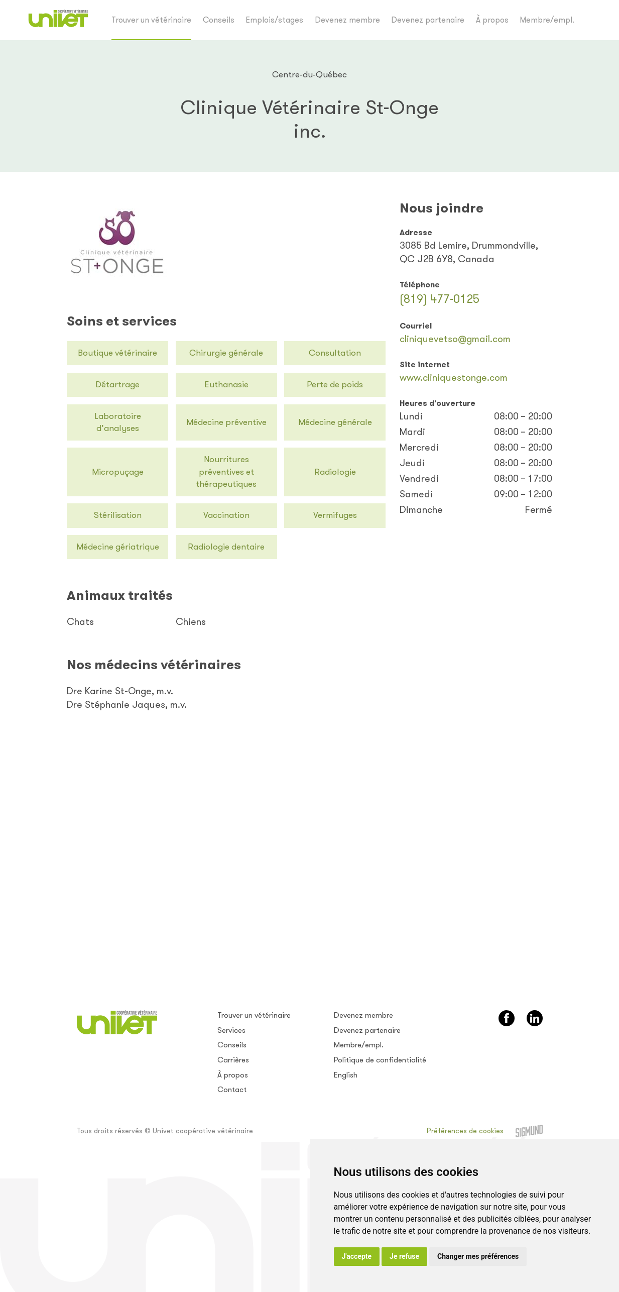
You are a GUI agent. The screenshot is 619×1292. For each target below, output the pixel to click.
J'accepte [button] (357, 1256)
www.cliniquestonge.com (454, 377)
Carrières (233, 1060)
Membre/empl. (547, 20)
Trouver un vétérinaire (151, 20)
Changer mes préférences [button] (478, 1256)
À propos (492, 20)
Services (231, 1030)
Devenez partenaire (427, 20)
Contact (231, 1090)
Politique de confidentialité (380, 1060)
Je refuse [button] (404, 1256)
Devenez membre (347, 20)
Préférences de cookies (465, 1131)
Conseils (218, 20)
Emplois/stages (274, 20)
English (345, 1075)
